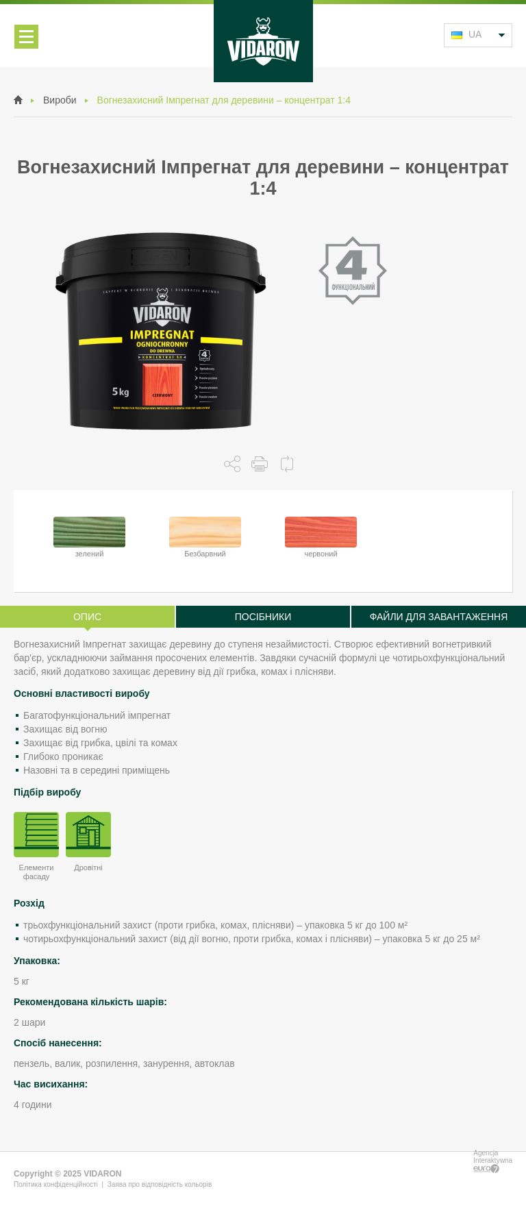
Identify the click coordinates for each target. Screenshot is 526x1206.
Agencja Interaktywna (492, 1161)
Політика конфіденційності (56, 1184)
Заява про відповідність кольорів (160, 1184)
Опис (87, 616)
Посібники (263, 616)
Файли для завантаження (439, 616)
